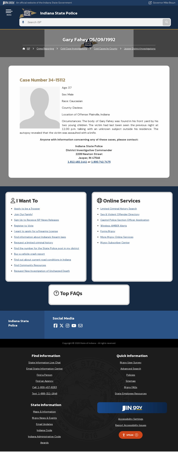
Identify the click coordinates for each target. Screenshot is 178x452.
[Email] (80, 326)
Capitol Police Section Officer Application (126, 211)
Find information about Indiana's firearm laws (42, 230)
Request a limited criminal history (35, 236)
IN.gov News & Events (44, 418)
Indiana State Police (53, 12)
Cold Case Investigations (73, 39)
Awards (44, 443)
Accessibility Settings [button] (130, 419)
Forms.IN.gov (108, 223)
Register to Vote (24, 217)
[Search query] (149, 12)
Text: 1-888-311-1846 (44, 394)
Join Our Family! (24, 205)
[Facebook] (55, 326)
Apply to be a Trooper (28, 199)
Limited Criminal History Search (119, 199)
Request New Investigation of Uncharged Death (44, 271)
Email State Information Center (44, 369)
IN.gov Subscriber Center (115, 236)
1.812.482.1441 (77, 152)
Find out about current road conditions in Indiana (45, 259)
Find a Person (44, 375)
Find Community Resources (31, 265)
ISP (28, 39)
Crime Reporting (45, 39)
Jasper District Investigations (140, 39)
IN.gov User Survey (130, 363)
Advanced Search (130, 369)
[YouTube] (73, 326)
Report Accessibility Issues (130, 425)
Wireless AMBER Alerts (114, 217)
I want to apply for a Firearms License (37, 223)
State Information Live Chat (44, 363)
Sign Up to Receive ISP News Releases (37, 211)
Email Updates (44, 424)
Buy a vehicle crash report (30, 253)
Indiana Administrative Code (44, 437)
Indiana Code (44, 430)
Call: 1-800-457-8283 (44, 387)
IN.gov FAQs (130, 387)
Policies (130, 375)
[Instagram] (67, 326)
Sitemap (131, 381)
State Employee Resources (131, 394)
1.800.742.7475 (101, 152)
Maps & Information (44, 412)
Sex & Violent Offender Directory (121, 205)
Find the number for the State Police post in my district (44, 244)
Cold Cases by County (105, 39)
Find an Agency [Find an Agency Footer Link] (44, 381)
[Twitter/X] (61, 326)
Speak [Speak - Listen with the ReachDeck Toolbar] (130, 435)
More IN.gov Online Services (117, 230)
